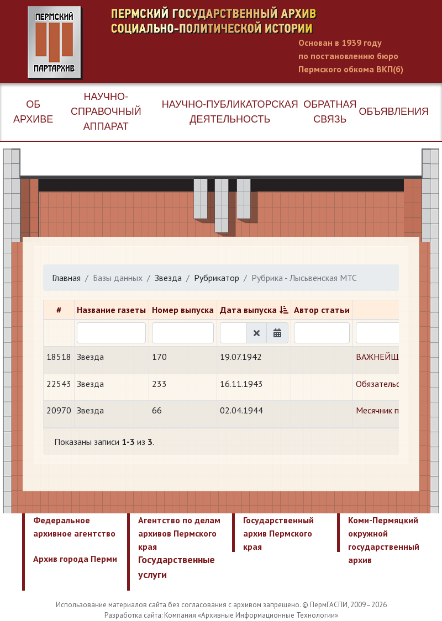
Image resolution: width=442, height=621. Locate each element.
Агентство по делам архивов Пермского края (179, 533)
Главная (66, 277)
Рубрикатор (216, 277)
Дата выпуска (248, 309)
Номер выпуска (183, 309)
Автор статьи (322, 309)
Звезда (168, 277)
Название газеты (111, 309)
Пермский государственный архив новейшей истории (235, 43)
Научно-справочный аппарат (106, 111)
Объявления (394, 111)
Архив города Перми (75, 558)
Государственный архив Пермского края (278, 533)
